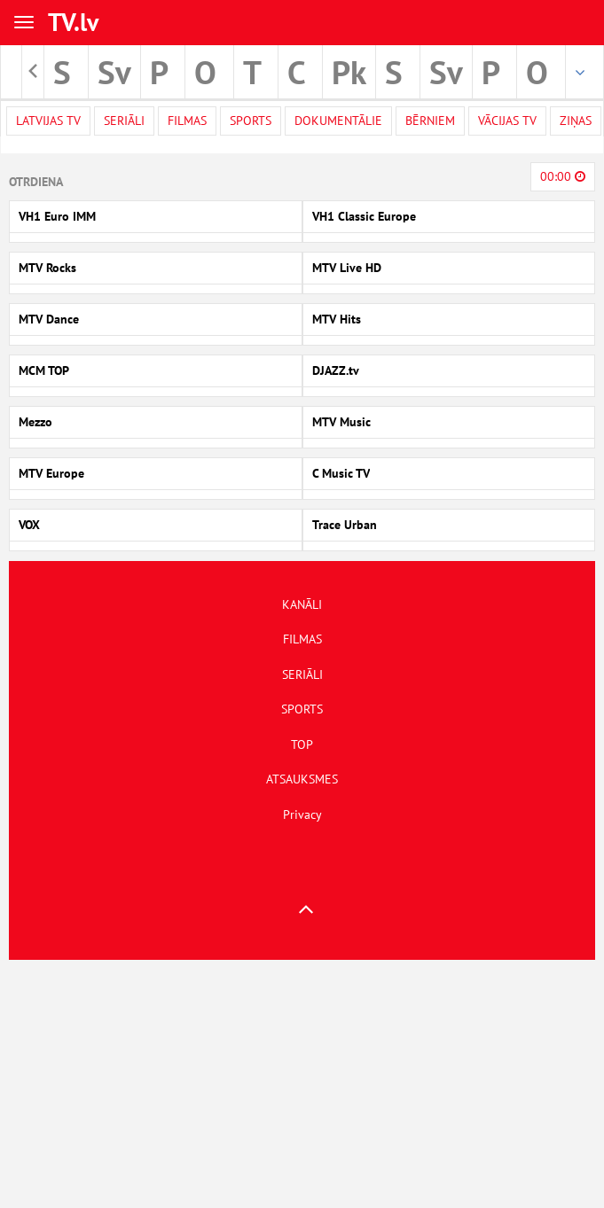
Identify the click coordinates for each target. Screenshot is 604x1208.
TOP (302, 744)
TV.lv (73, 21)
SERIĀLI (302, 674)
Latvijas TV (48, 121)
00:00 (562, 176)
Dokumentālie (338, 121)
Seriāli (124, 121)
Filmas (187, 121)
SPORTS (302, 709)
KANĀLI (302, 604)
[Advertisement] (298, 1084)
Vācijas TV (507, 121)
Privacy (302, 814)
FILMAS (302, 639)
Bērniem (430, 121)
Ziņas (576, 121)
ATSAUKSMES (302, 779)
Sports (250, 121)
